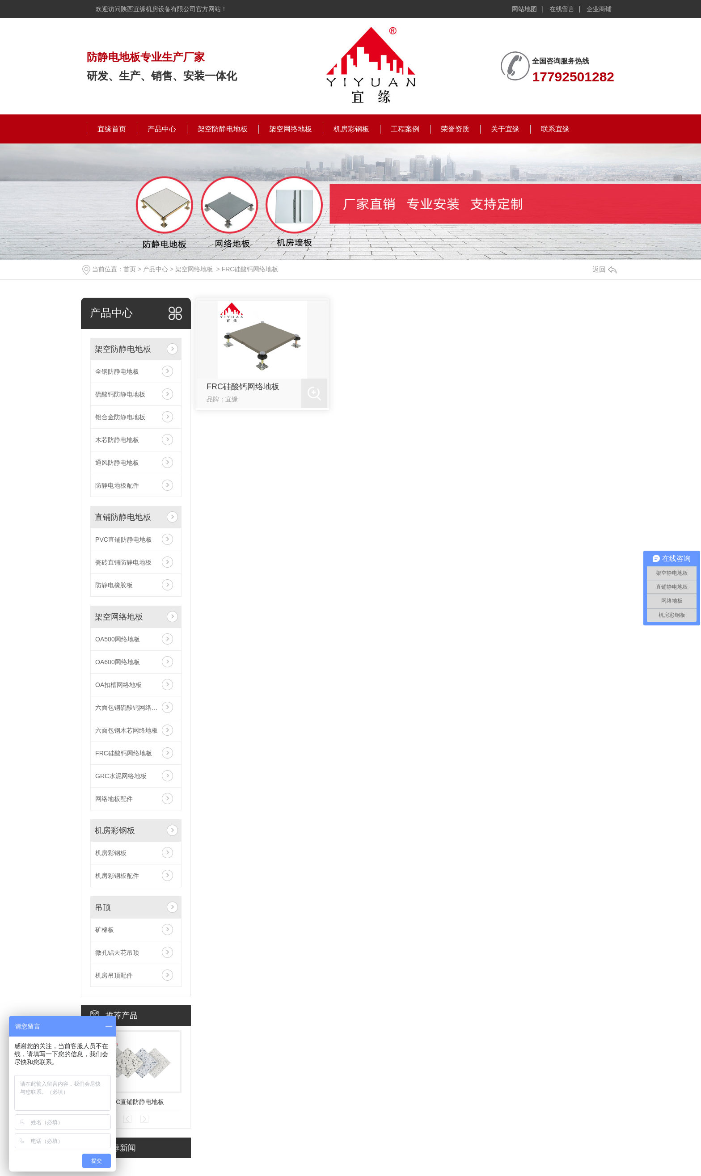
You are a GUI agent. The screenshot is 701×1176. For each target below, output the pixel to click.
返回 (604, 269)
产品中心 (162, 129)
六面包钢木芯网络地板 (126, 730)
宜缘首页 (111, 129)
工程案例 (405, 129)
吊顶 (103, 907)
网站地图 (524, 9)
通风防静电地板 (117, 462)
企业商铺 (599, 9)
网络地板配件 (114, 798)
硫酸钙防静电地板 (120, 394)
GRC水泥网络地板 (121, 776)
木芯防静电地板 (117, 439)
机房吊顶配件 (114, 975)
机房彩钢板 (351, 129)
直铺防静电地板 (123, 517)
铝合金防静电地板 (120, 417)
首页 (129, 269)
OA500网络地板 (117, 639)
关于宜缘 (505, 129)
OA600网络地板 (117, 662)
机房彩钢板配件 (117, 875)
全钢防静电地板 (117, 371)
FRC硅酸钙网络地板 (250, 269)
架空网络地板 (290, 129)
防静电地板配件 (117, 485)
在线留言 (561, 9)
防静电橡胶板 (114, 585)
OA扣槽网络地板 (118, 684)
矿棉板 (104, 929)
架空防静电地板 (223, 129)
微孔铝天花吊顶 (117, 952)
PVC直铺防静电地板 (123, 539)
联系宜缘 (555, 129)
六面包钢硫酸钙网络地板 (129, 707)
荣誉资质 (455, 129)
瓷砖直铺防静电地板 (123, 562)
